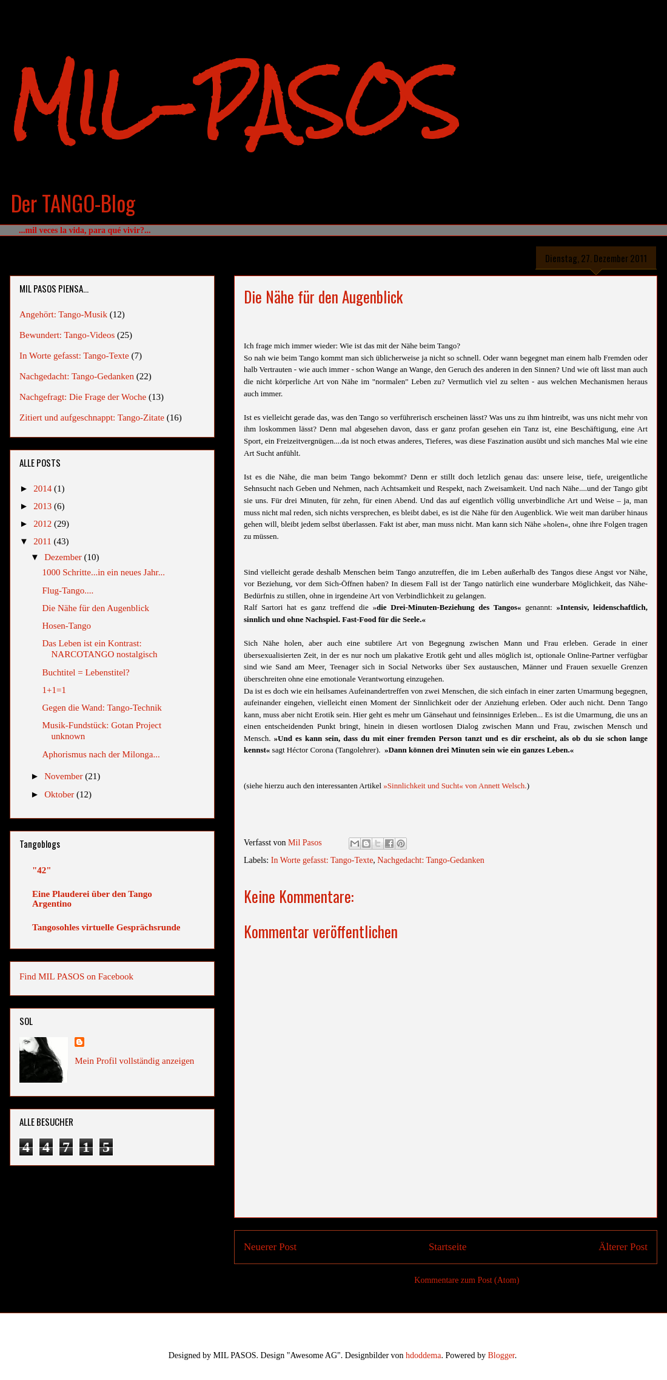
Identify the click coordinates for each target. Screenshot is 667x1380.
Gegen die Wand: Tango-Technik (102, 707)
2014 (43, 488)
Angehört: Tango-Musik (63, 314)
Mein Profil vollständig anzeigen (134, 1061)
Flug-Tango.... (68, 590)
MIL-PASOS (234, 103)
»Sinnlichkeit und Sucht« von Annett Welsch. (454, 785)
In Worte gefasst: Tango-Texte (322, 860)
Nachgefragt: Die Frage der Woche (82, 397)
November (64, 776)
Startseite (447, 1247)
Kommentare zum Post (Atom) (466, 1280)
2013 (43, 506)
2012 (43, 524)
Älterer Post (623, 1247)
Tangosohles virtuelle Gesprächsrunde (106, 927)
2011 (43, 541)
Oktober (60, 794)
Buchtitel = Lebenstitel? (86, 672)
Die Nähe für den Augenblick (96, 608)
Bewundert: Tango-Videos (67, 335)
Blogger (501, 1355)
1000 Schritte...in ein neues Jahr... (103, 572)
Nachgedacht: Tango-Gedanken (430, 860)
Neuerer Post (270, 1247)
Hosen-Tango (67, 626)
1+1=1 (54, 690)
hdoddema (423, 1355)
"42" (42, 870)
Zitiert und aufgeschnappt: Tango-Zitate (91, 417)
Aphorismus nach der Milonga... (101, 754)
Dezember (64, 557)
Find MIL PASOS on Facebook (76, 976)
